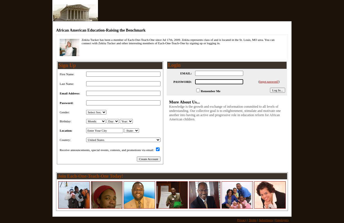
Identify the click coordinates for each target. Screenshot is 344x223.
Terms (252, 220)
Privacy (242, 220)
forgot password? (269, 81)
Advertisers (266, 220)
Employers (282, 220)
